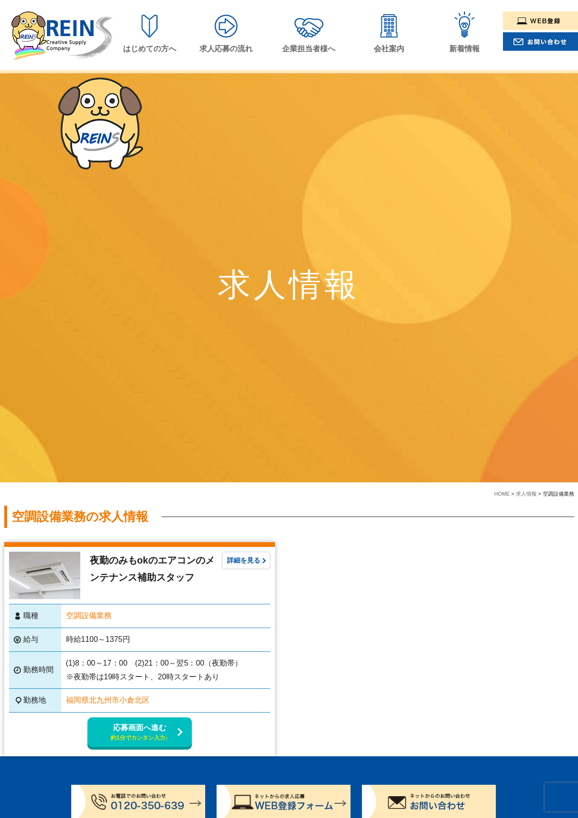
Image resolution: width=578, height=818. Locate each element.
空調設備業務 (89, 615)
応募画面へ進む (139, 733)
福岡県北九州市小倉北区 (108, 700)
